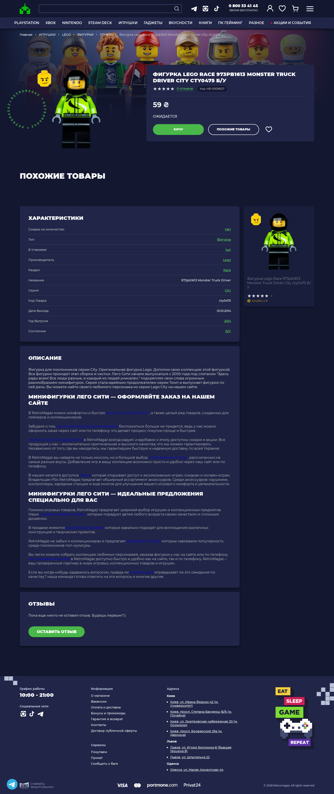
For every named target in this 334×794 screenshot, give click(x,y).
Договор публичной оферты (114, 731)
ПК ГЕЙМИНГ (230, 23)
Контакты (98, 725)
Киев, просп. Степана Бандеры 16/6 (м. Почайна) (201, 713)
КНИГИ (205, 23)
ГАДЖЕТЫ (153, 23)
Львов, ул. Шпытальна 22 (190, 757)
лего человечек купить (49, 559)
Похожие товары (233, 129)
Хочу (178, 129)
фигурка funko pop (144, 541)
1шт (228, 250)
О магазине (100, 696)
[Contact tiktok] (32, 714)
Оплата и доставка (106, 707)
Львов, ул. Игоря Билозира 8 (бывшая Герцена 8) (201, 749)
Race (227, 270)
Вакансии (99, 701)
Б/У (228, 331)
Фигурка (224, 239)
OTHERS (106, 35)
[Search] (177, 8)
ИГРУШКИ (128, 23)
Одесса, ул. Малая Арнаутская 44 (196, 770)
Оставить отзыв (56, 631)
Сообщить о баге (104, 764)
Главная (26, 35)
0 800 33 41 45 (243, 5)
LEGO (66, 35)
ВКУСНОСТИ (180, 23)
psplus (85, 475)
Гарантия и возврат (107, 719)
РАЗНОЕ (256, 23)
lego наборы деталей (85, 528)
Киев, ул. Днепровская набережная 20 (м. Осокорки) (204, 723)
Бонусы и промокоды (108, 713)
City (228, 290)
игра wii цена (141, 572)
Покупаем (99, 752)
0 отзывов (185, 89)
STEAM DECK (100, 23)
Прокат (97, 758)
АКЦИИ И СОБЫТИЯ (291, 23)
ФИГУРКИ (85, 35)
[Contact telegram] (41, 714)
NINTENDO (72, 23)
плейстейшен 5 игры (168, 457)
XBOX (50, 23)
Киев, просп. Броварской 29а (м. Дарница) (196, 733)
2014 (227, 321)
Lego (227, 260)
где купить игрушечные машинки (87, 426)
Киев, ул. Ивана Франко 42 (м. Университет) (194, 704)
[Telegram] (12, 784)
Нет (228, 229)
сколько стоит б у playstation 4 (55, 440)
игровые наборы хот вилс (63, 514)
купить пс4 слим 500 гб (127, 413)
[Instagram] (24, 714)
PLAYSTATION (26, 23)
